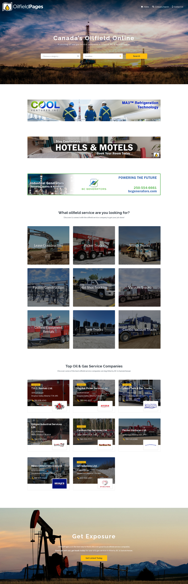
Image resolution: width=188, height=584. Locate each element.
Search (136, 56)
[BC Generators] (94, 184)
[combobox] (60, 56)
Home (146, 7)
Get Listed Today (94, 558)
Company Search (162, 7)
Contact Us (178, 7)
